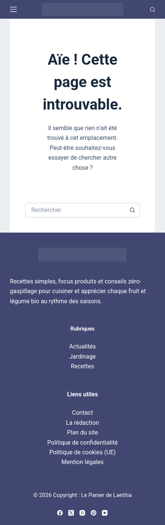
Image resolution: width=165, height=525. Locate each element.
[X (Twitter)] (71, 513)
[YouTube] (105, 513)
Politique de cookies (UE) (82, 452)
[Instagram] (82, 513)
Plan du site (82, 432)
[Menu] (13, 9)
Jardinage (82, 356)
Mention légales (82, 462)
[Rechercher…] (75, 210)
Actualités (82, 346)
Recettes (82, 366)
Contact (82, 412)
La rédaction (82, 422)
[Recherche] (152, 9)
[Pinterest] (93, 513)
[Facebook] (60, 513)
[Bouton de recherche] (132, 210)
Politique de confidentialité (82, 442)
